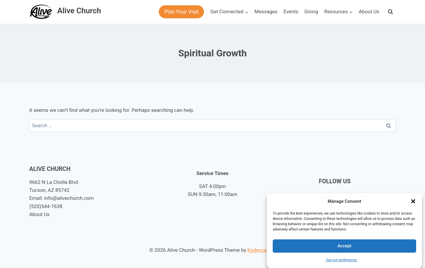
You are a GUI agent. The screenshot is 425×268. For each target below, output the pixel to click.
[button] (413, 201)
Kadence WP (261, 250)
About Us (369, 11)
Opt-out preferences (341, 260)
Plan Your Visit (181, 12)
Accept (344, 246)
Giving (311, 11)
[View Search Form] (390, 11)
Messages (265, 11)
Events (290, 11)
